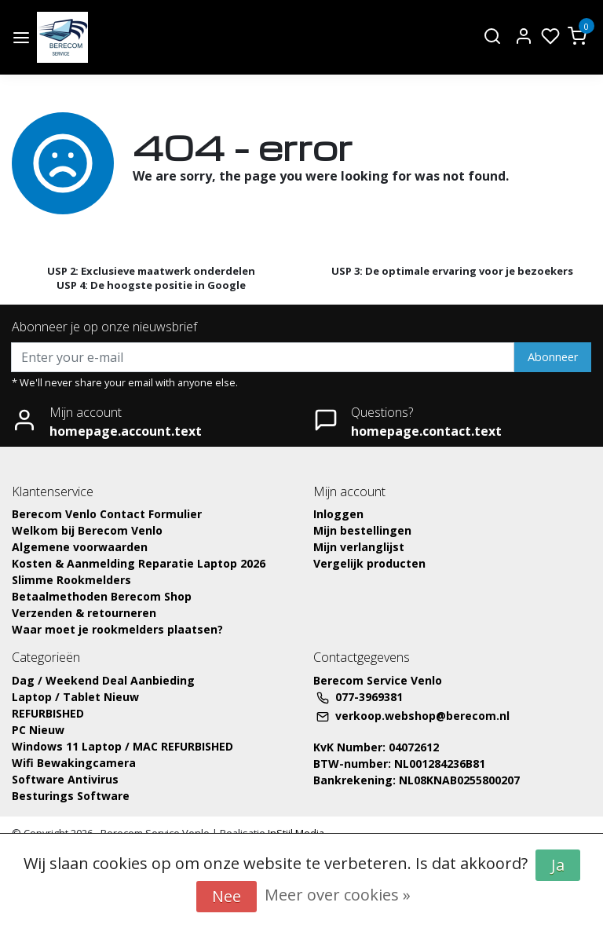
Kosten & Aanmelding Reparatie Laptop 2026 (138, 563)
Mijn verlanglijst (358, 546)
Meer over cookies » (338, 894)
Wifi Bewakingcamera (74, 762)
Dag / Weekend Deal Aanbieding (103, 680)
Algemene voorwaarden (80, 546)
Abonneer (553, 356)
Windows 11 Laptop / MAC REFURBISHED (122, 746)
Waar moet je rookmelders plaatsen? (117, 629)
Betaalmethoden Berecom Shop (102, 596)
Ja (558, 864)
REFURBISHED (48, 713)
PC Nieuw (38, 729)
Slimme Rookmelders (71, 579)
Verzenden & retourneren (84, 612)
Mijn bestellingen (362, 530)
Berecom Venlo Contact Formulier (107, 513)
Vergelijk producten (369, 563)
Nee (226, 896)
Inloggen (338, 513)
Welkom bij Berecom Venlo (87, 530)
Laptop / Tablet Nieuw (75, 696)
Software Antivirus (65, 779)
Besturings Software (71, 795)
